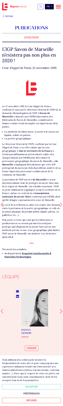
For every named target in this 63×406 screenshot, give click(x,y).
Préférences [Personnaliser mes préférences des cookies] (31, 393)
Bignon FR (14, 6)
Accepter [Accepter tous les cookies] (31, 386)
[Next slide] (60, 311)
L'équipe (31, 348)
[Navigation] (58, 7)
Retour (7, 16)
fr (48, 6)
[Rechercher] (41, 6)
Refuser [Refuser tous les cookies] (31, 400)
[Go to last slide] (3, 311)
